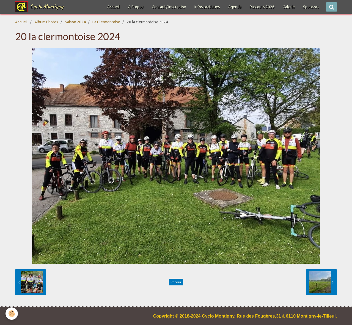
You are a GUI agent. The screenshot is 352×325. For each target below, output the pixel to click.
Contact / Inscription (169, 7)
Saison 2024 (75, 22)
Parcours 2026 (262, 7)
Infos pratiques (207, 7)
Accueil (113, 7)
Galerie (289, 7)
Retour (176, 282)
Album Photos (46, 22)
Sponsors (311, 7)
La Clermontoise (106, 22)
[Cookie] (12, 313)
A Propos (136, 7)
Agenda (234, 7)
